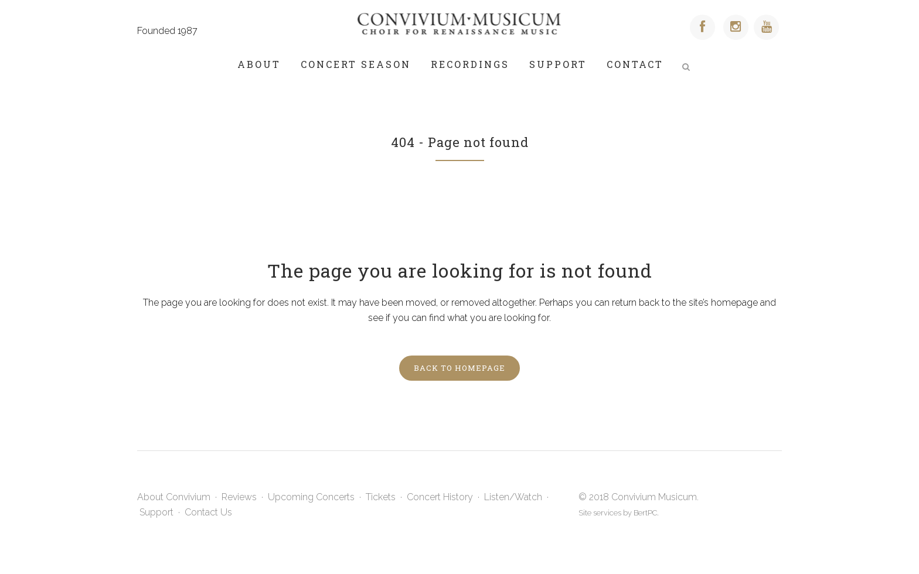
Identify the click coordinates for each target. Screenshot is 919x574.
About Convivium (173, 497)
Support (156, 512)
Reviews (239, 497)
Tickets (381, 497)
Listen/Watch (513, 497)
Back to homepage (459, 368)
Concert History (440, 497)
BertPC (645, 512)
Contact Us (208, 512)
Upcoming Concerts (311, 497)
